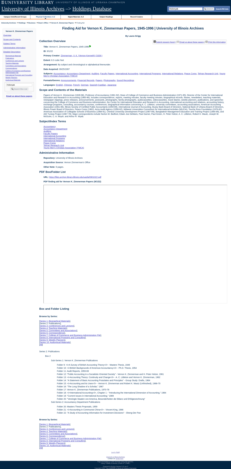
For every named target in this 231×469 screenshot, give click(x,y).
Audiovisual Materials (13, 80)
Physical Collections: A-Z (45, 17)
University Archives (8, 23)
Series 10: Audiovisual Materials (55, 342)
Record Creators (136, 17)
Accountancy (59, 73)
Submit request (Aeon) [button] (164, 42)
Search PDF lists (222, 9)
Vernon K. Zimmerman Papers (62, 23)
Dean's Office (43, 23)
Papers (99, 80)
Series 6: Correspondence (52, 333)
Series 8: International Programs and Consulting (62, 337)
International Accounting (127, 73)
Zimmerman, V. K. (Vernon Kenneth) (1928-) (81, 55)
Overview (7, 35)
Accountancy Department (78, 73)
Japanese (111, 85)
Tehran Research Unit (208, 73)
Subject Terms (9, 43)
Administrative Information (14, 48)
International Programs (150, 73)
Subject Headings (106, 17)
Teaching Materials (12, 63)
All (41, 344)
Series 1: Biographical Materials (55, 321)
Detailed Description (11, 52)
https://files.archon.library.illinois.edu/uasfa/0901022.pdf (75, 177)
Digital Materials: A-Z (76, 17)
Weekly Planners (11, 77)
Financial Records (85, 80)
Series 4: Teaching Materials (53, 328)
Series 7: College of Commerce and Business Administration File (70, 335)
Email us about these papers (19, 96)
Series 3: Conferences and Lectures (57, 326)
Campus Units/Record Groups (15, 17)
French (76, 85)
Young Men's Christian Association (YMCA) (63, 148)
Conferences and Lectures (15, 61)
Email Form (119, 458)
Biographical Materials (13, 56)
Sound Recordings (125, 80)
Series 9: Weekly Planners (52, 340)
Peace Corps (190, 73)
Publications (10, 58)
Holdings (22, 23)
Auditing (95, 73)
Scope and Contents (12, 39)
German (85, 85)
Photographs (109, 80)
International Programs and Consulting (19, 75)
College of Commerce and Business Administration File (18, 71)
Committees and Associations (16, 66)
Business (32, 23)
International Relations (172, 73)
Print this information (215, 42)
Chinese (68, 85)
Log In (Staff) (115, 452)
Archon (113, 466)
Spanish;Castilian (98, 85)
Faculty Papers (107, 73)
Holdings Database (92, 9)
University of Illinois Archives (32, 9)
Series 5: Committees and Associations (58, 330)
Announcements (68, 80)
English (59, 85)
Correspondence (11, 68)
